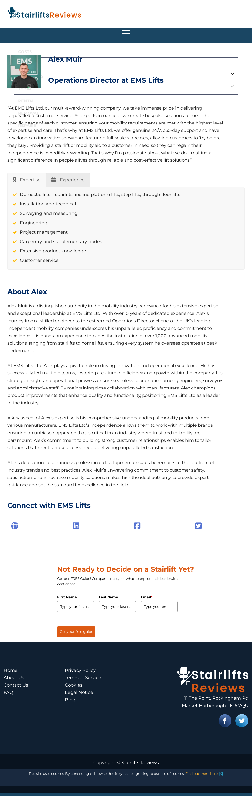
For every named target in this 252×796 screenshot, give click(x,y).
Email (146, 597)
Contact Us (16, 685)
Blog (70, 700)
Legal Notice (79, 692)
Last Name (108, 597)
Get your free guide (76, 631)
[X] (221, 783)
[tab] (26, 180)
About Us (14, 677)
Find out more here (201, 783)
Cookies (73, 685)
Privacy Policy (80, 670)
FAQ (8, 692)
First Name (67, 597)
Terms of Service (83, 677)
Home (10, 670)
